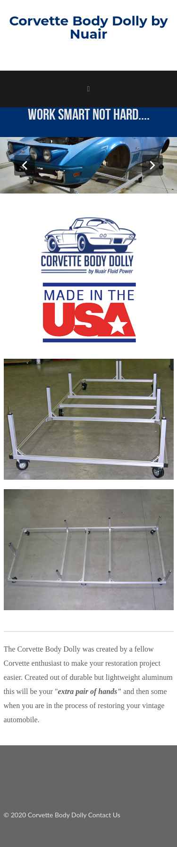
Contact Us (104, 815)
